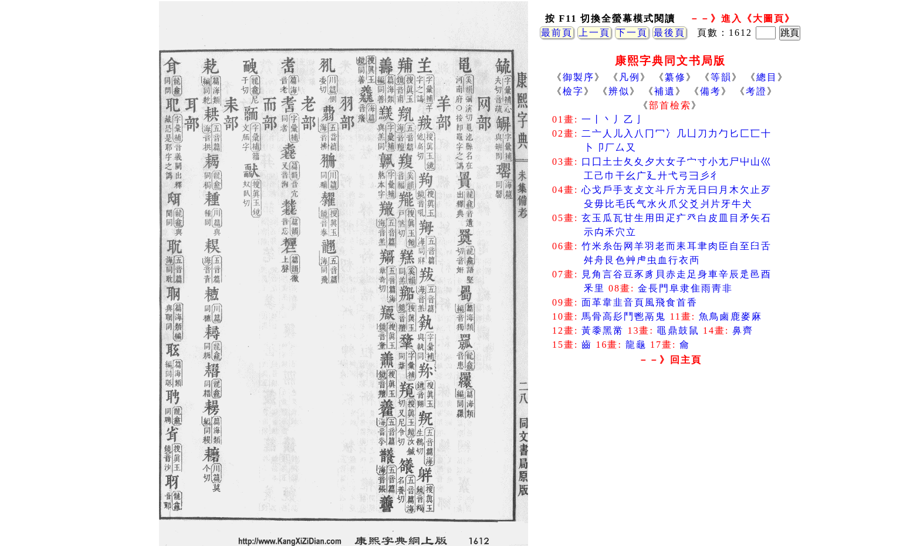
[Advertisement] (670, 463)
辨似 (619, 91)
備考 (710, 91)
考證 (756, 91)
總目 (766, 77)
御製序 (578, 77)
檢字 (573, 91)
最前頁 (557, 33)
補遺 (664, 91)
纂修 (675, 77)
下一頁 (632, 33)
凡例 (629, 77)
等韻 (721, 77)
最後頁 (669, 33)
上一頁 (594, 33)
